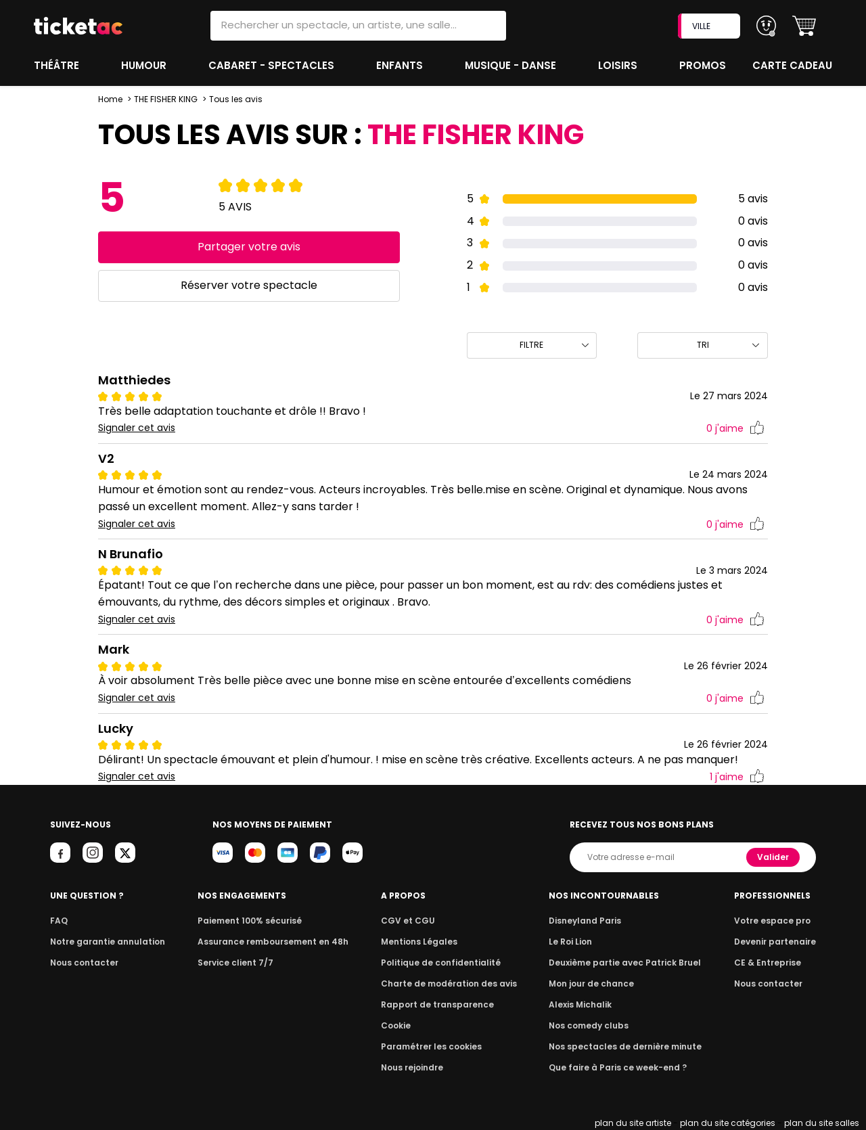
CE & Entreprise (770, 962)
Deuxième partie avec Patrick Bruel (625, 962)
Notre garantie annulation (104, 941)
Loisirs (619, 65)
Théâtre (57, 65)
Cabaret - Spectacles (273, 65)
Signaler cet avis (137, 428)
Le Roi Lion (574, 941)
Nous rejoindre (414, 1067)
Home (110, 99)
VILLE (710, 26)
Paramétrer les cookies (431, 1046)
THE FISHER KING (165, 99)
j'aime (735, 429)
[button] (804, 26)
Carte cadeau (793, 65)
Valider (774, 857)
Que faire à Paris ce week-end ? (618, 1067)
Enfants (400, 65)
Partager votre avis (249, 246)
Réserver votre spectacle (248, 285)
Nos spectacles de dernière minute (625, 1046)
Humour (145, 65)
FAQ (58, 920)
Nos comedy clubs (591, 1025)
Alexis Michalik (583, 1004)
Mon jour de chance (594, 983)
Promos (704, 65)
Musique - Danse (511, 65)
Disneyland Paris (587, 920)
